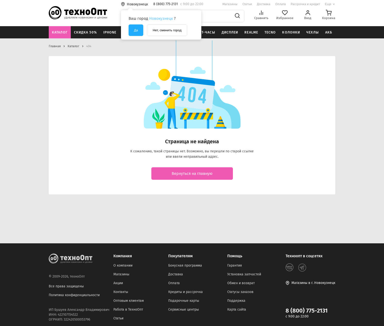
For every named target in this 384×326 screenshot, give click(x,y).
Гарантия (234, 265)
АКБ (328, 32)
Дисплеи (230, 32)
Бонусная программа (185, 265)
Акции (118, 283)
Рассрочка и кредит (305, 4)
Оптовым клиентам (128, 301)
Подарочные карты (183, 301)
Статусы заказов (240, 292)
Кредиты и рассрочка (185, 292)
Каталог (60, 32)
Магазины (230, 4)
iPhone (110, 32)
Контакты (120, 292)
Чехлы (312, 32)
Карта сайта (236, 309)
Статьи (247, 4)
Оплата (280, 4)
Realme (251, 32)
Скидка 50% (85, 32)
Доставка (263, 4)
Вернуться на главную (192, 173)
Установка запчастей (244, 274)
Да (136, 30)
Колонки (291, 32)
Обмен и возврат (241, 283)
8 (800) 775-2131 (307, 310)
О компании (122, 265)
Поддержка (236, 301)
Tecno (270, 32)
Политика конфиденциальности (74, 295)
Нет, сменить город (167, 30)
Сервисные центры (183, 309)
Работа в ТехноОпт (128, 309)
